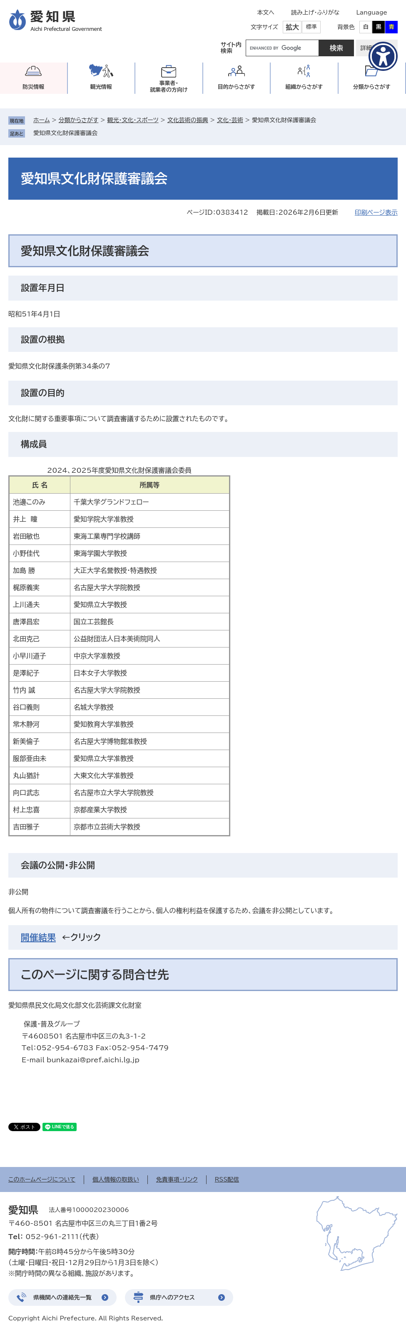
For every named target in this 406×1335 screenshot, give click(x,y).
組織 (304, 86)
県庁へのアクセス (172, 1297)
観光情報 (101, 87)
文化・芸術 (230, 120)
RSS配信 (227, 1179)
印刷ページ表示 (376, 212)
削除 (103, 133)
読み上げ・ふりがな (315, 12)
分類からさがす (79, 120)
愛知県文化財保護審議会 (65, 133)
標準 (311, 27)
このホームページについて (41, 1179)
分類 (372, 86)
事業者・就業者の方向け (169, 86)
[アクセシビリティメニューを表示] (383, 56)
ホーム (41, 120)
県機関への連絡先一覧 (62, 1297)
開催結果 (38, 937)
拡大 (292, 27)
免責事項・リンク (177, 1179)
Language (371, 12)
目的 (236, 86)
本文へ (265, 12)
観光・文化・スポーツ (132, 120)
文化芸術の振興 (187, 120)
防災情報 (33, 87)
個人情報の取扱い (115, 1179)
